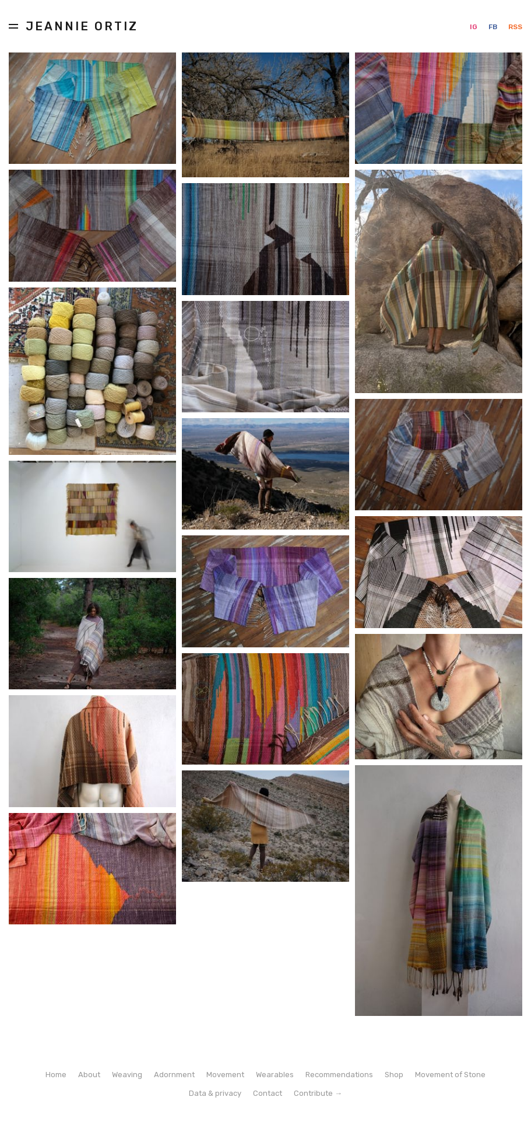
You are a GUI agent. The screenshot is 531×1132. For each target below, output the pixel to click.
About (89, 1074)
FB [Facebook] (493, 27)
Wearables (275, 1074)
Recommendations (339, 1074)
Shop (394, 1074)
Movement (225, 1074)
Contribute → (318, 1093)
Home (55, 1074)
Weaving (127, 1074)
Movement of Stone (450, 1074)
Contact (267, 1093)
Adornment (174, 1074)
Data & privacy (215, 1093)
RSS (515, 27)
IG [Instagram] (474, 27)
